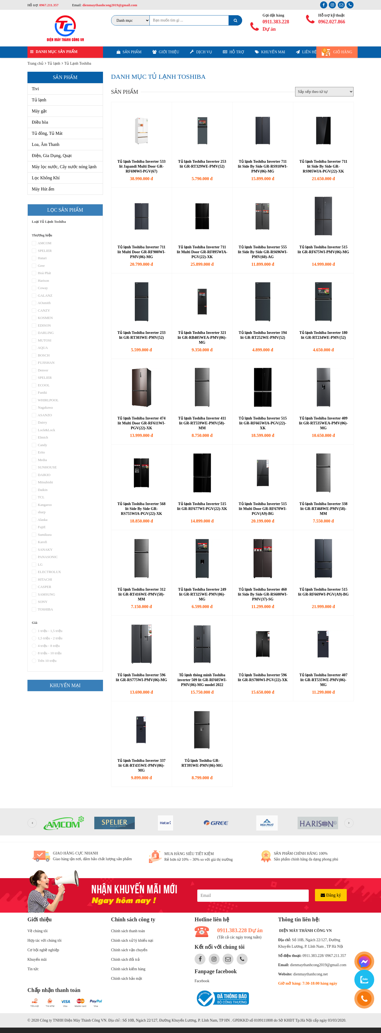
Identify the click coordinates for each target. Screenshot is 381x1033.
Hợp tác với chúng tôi (44, 940)
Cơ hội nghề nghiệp (43, 950)
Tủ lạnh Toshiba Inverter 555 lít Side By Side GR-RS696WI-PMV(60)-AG (263, 252)
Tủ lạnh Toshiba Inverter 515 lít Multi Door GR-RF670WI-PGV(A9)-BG (263, 509)
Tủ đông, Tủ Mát (47, 133)
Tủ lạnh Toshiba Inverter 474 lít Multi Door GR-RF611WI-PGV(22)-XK (141, 423)
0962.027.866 (331, 21)
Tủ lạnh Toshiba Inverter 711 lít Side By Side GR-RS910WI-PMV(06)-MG (263, 166)
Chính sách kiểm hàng (128, 969)
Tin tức (33, 969)
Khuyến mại (270, 52)
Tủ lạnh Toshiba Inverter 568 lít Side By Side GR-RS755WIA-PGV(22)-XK (141, 509)
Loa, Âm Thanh (45, 144)
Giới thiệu (165, 52)
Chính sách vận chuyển (129, 950)
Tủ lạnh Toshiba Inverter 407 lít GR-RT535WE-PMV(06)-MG (323, 680)
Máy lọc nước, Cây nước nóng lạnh (64, 166)
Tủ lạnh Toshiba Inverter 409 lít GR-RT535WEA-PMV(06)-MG (323, 423)
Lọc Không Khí (46, 178)
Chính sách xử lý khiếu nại (132, 940)
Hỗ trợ (233, 52)
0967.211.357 (48, 5)
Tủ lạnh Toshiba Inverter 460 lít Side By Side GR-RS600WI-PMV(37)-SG (263, 594)
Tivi (35, 88)
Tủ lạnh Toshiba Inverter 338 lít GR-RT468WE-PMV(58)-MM (323, 509)
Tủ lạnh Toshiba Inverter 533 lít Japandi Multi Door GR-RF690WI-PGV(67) (141, 166)
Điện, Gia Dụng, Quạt (52, 155)
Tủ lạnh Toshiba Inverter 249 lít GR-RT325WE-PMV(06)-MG (202, 594)
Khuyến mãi (37, 959)
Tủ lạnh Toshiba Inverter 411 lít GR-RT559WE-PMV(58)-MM (202, 423)
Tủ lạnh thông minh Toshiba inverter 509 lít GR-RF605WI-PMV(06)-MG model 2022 (202, 680)
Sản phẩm (129, 52)
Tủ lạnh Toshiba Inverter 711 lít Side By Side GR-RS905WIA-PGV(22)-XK (323, 166)
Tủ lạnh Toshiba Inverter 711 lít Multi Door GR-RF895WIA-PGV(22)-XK (202, 252)
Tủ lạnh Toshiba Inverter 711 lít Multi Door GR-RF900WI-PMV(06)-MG (141, 252)
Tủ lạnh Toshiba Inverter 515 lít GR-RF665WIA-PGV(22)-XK (263, 423)
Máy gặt (39, 111)
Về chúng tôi (37, 931)
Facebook (202, 981)
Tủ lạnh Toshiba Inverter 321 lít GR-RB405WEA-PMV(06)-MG (202, 338)
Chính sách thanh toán (128, 931)
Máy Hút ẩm (43, 189)
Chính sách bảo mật (126, 978)
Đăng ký (331, 895)
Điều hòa (40, 122)
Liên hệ (306, 52)
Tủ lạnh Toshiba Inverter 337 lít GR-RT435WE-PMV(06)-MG (141, 765)
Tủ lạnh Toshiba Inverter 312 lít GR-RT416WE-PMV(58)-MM (141, 594)
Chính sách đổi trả (125, 959)
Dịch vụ (201, 52)
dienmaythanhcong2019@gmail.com (109, 5)
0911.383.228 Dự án (276, 25)
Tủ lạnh (39, 100)
